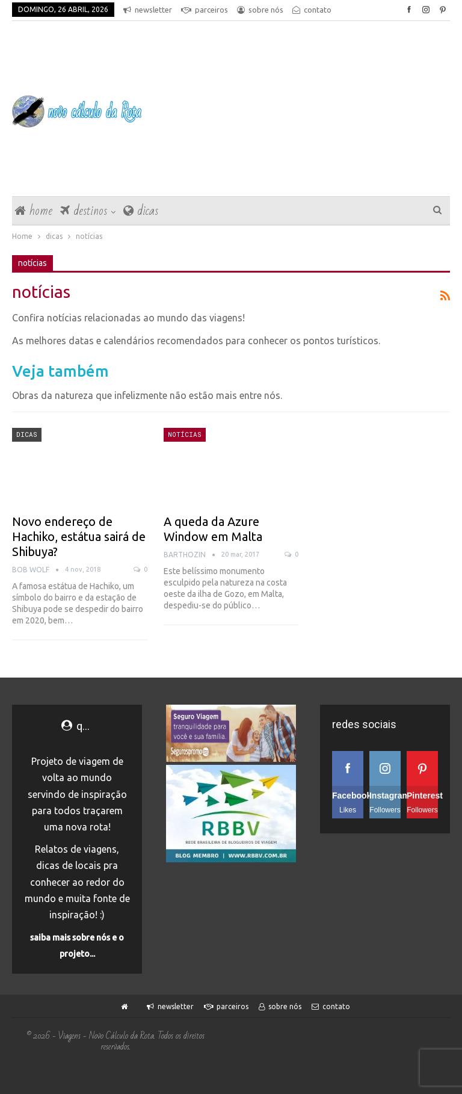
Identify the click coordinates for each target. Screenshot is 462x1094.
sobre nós (260, 9)
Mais (303, 9)
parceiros (204, 9)
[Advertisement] (308, 111)
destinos (83, 211)
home (33, 211)
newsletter (147, 9)
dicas (140, 211)
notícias (185, 434)
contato (331, 1006)
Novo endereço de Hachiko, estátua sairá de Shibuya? (79, 536)
